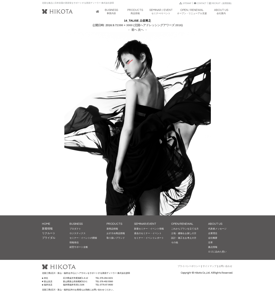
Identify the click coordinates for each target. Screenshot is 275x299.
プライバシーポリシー (189, 266)
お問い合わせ (225, 266)
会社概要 (212, 238)
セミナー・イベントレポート (149, 238)
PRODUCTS (114, 223)
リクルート (48, 233)
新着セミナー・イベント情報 (149, 228)
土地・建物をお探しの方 (183, 233)
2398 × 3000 (125, 25)
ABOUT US (215, 223)
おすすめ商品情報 (116, 233)
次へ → (142, 29)
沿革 (210, 242)
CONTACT (200, 3)
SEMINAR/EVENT (145, 223)
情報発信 (74, 242)
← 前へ (132, 29)
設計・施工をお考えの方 (183, 238)
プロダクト (75, 228)
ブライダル (48, 237)
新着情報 (47, 228)
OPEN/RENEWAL (182, 223)
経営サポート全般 (79, 247)
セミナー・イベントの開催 (83, 238)
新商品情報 (112, 228)
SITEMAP (185, 3)
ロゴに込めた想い (217, 251)
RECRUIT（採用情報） (221, 3)
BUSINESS (76, 223)
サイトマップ (209, 266)
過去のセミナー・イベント (148, 233)
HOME (46, 223)
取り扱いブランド (116, 238)
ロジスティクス (78, 233)
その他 (174, 242)
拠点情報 (212, 247)
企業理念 (212, 233)
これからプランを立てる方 (185, 228)
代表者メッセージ (217, 228)
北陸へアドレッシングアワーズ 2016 (158, 25)
